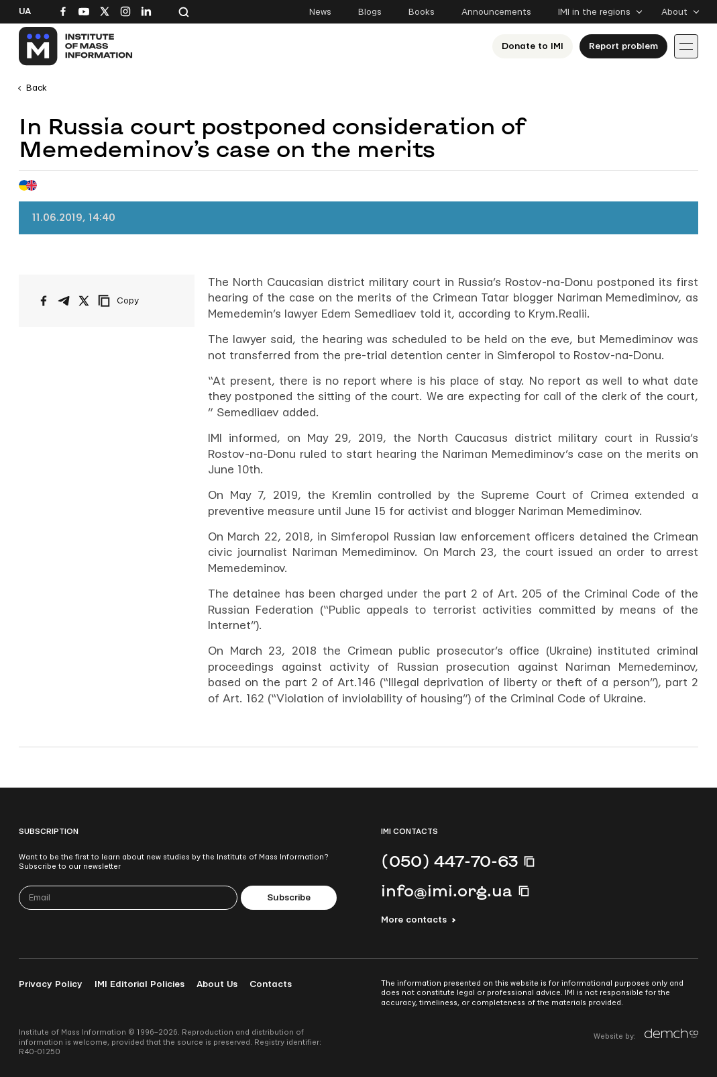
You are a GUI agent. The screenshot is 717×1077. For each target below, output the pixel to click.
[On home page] (76, 46)
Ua (25, 11)
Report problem (623, 46)
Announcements (496, 12)
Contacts (271, 984)
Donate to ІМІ (532, 46)
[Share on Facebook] (44, 301)
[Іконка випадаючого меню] (686, 46)
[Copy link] (137, 301)
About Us (217, 984)
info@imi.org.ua (446, 890)
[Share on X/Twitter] (84, 301)
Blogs (370, 12)
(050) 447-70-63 (449, 861)
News (320, 12)
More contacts (414, 920)
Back (36, 88)
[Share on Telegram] (64, 301)
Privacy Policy (50, 984)
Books (421, 12)
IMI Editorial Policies (139, 984)
